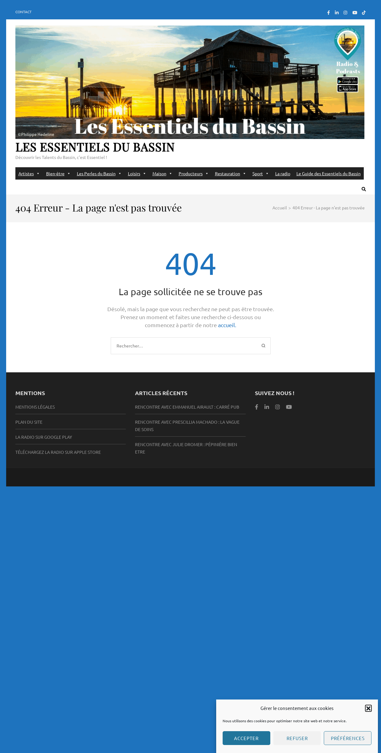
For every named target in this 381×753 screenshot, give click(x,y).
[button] (368, 713)
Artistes (29, 173)
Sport (260, 173)
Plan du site (28, 422)
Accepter (246, 743)
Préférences (348, 743)
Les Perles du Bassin (99, 173)
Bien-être (58, 173)
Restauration (230, 173)
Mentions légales (35, 407)
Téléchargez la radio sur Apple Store (58, 452)
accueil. (227, 325)
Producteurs (194, 173)
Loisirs (137, 173)
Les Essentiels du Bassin (95, 147)
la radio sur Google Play (43, 437)
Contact (23, 11)
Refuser (297, 743)
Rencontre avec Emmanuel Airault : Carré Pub (187, 407)
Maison (163, 173)
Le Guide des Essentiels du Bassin (328, 173)
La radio (282, 173)
